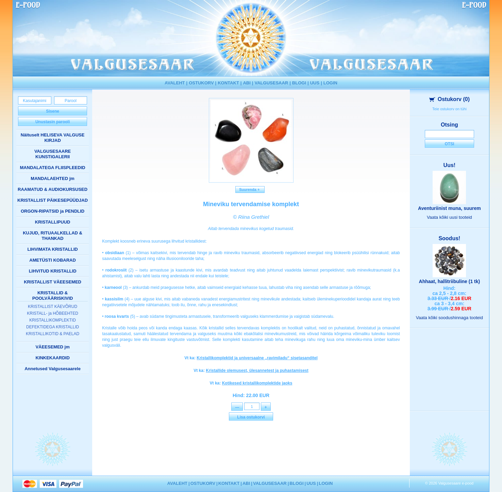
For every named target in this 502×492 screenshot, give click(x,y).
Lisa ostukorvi (251, 417)
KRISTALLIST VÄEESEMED (52, 281)
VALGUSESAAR (271, 82)
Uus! (450, 165)
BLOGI (299, 82)
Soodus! (449, 238)
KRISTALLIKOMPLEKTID (52, 320)
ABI (246, 82)
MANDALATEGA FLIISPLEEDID (52, 167)
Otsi (449, 144)
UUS (314, 82)
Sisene (52, 111)
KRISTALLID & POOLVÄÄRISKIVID (52, 295)
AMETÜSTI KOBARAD (52, 260)
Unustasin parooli (52, 121)
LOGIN (330, 82)
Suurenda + (250, 189)
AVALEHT (175, 82)
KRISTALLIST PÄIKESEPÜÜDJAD (52, 200)
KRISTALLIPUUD (52, 222)
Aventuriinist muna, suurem (449, 208)
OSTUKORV (201, 82)
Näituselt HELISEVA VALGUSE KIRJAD (53, 137)
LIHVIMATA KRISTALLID (52, 249)
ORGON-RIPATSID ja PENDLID (52, 211)
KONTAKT (228, 82)
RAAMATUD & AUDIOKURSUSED (52, 189)
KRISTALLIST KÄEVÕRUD (52, 306)
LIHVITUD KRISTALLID (53, 271)
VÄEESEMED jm (52, 346)
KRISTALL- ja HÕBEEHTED (52, 313)
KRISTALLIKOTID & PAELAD (52, 333)
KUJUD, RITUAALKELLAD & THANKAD (52, 235)
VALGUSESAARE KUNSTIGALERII (52, 154)
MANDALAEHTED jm (52, 178)
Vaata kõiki (449, 217)
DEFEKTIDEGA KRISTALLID (52, 327)
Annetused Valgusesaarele (52, 368)
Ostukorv (449, 99)
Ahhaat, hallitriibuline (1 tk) (449, 281)
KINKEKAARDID (52, 357)
